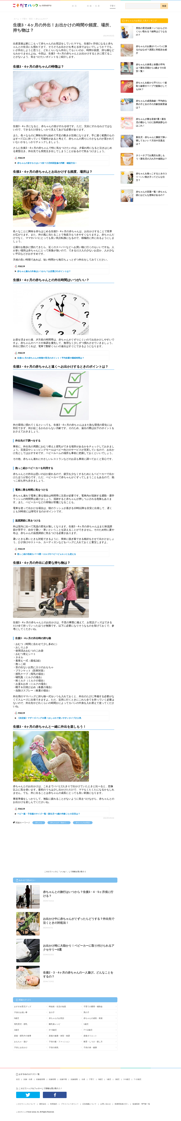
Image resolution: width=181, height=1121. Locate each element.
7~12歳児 (137, 1079)
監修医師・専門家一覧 (141, 1104)
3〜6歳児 (53, 1030)
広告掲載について (89, 1104)
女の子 (52, 1012)
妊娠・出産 (93, 6)
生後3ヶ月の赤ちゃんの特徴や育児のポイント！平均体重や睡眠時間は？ (50, 358)
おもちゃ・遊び (20, 1042)
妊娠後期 (74, 1079)
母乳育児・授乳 (20, 1024)
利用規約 (53, 1104)
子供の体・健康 (90, 1047)
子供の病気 (53, 1047)
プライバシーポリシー (69, 1104)
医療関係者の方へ (122, 1104)
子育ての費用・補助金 (93, 1006)
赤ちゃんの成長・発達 (93, 1018)
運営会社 (42, 1104)
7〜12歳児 (88, 1030)
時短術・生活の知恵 (57, 1006)
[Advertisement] (36, 848)
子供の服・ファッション (59, 1042)
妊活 (74, 6)
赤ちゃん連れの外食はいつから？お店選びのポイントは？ (44, 271)
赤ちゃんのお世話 (83, 823)
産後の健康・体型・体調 (59, 1036)
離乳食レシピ (54, 1024)
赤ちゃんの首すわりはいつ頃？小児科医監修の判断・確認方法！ (47, 163)
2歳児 (16, 1030)
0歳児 (16, 1018)
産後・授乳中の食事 (22, 1036)
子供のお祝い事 (20, 1012)
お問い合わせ (105, 1104)
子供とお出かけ (20, 1047)
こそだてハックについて (25, 1104)
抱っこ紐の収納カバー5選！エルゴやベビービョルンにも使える (46, 554)
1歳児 (86, 1024)
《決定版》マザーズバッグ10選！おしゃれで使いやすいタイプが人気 (49, 718)
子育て (112, 6)
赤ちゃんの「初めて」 (59, 823)
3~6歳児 (126, 1079)
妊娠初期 (52, 1079)
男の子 (86, 1012)
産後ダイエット (90, 1036)
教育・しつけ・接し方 (93, 1042)
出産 (83, 1079)
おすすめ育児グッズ (22, 1006)
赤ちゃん (38, 823)
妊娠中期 (63, 1079)
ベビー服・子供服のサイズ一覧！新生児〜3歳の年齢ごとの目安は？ (48, 814)
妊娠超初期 (40, 1079)
